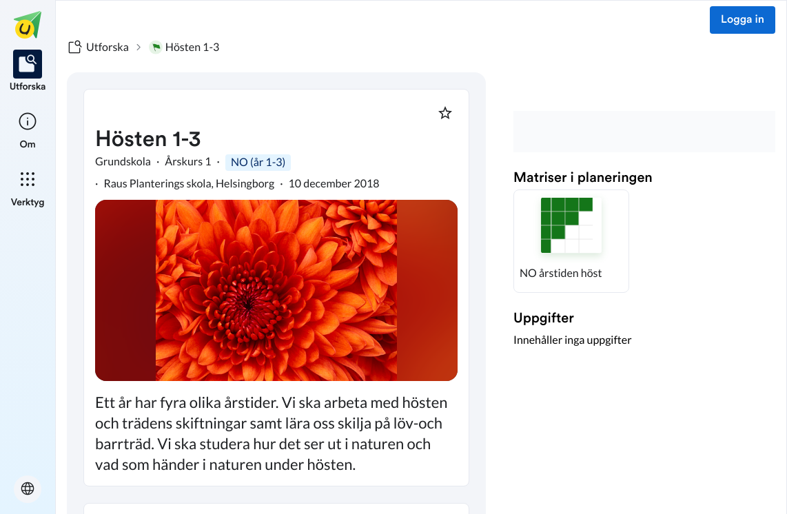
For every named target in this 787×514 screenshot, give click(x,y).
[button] (571, 241)
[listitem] (28, 72)
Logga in (742, 19)
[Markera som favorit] (445, 113)
